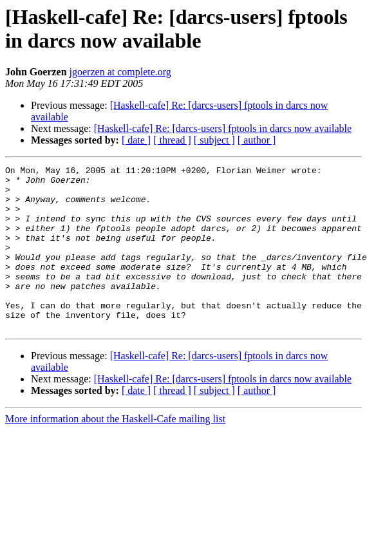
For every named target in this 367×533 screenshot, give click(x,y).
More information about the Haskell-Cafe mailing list (115, 451)
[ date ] (136, 140)
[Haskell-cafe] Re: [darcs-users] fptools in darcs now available (223, 128)
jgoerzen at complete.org (120, 71)
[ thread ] (172, 140)
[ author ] (257, 140)
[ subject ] (214, 140)
